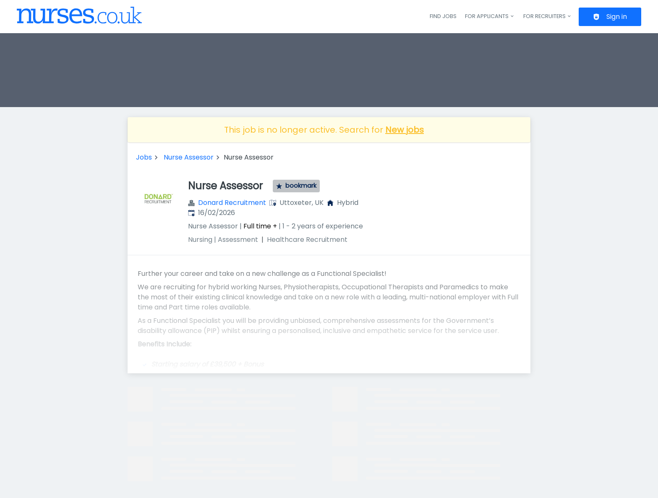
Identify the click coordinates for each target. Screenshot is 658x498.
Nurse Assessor (189, 157)
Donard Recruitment (232, 202)
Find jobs (443, 16)
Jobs (144, 157)
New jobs (404, 130)
